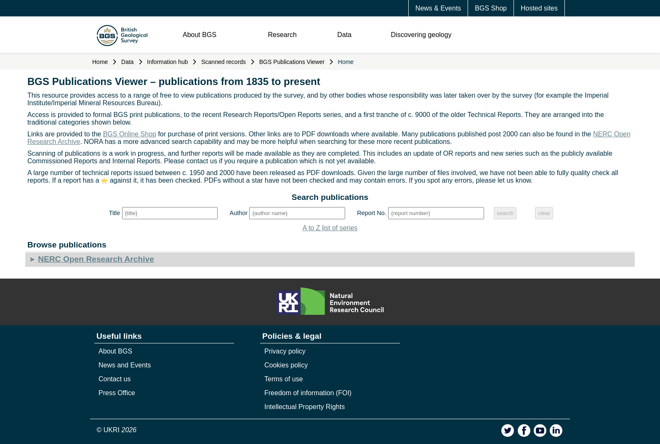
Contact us (114, 379)
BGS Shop (491, 8)
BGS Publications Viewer (292, 61)
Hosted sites (539, 8)
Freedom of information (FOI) (307, 392)
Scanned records (223, 61)
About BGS (199, 34)
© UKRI (117, 429)
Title (114, 213)
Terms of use (283, 379)
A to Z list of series (330, 227)
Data (344, 34)
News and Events (124, 365)
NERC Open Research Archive (96, 259)
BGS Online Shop (129, 134)
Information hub (167, 61)
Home (100, 61)
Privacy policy (285, 351)
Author (239, 213)
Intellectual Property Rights (304, 406)
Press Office (116, 392)
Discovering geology (421, 34)
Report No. (371, 213)
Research (282, 34)
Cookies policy (286, 365)
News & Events (438, 8)
